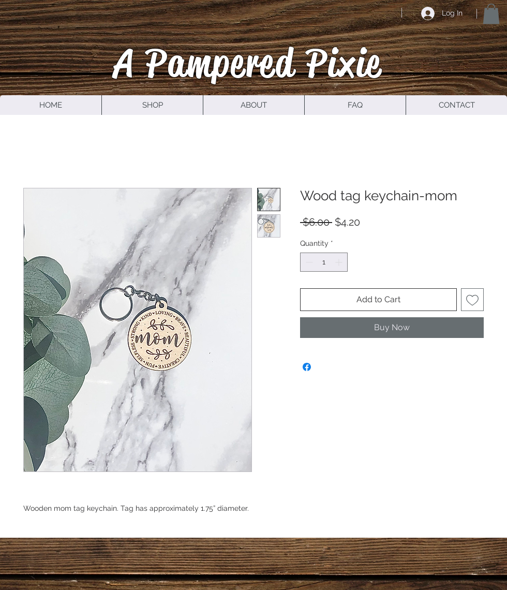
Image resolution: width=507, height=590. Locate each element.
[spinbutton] (324, 262)
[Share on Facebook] (307, 367)
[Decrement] (308, 262)
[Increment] (339, 262)
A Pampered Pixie (248, 62)
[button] (491, 14)
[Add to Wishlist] (472, 299)
